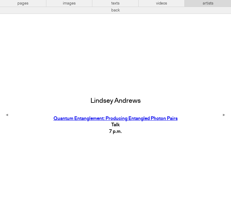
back (115, 10)
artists (208, 3)
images (69, 3)
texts (115, 3)
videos (161, 3)
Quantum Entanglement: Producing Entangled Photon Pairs (116, 118)
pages (22, 3)
